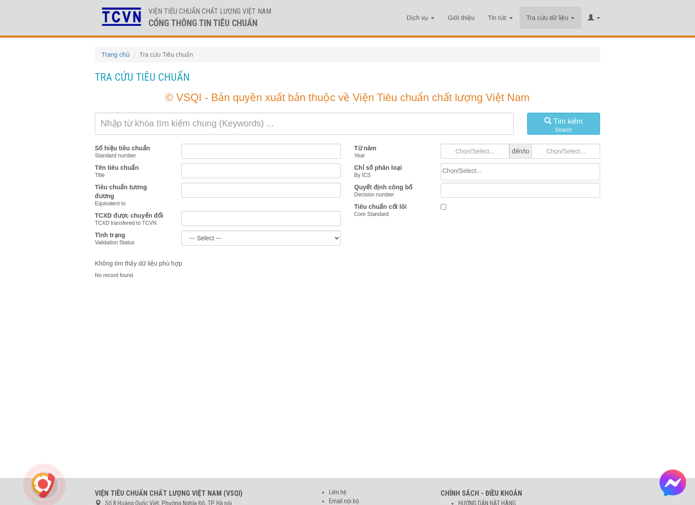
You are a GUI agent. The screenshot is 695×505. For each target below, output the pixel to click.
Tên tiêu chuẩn (117, 167)
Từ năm (365, 148)
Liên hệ (338, 492)
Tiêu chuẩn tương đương (121, 192)
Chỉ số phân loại (378, 167)
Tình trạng (110, 235)
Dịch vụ (421, 17)
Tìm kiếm (563, 125)
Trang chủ (116, 54)
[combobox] (520, 171)
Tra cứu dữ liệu (550, 17)
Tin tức (500, 17)
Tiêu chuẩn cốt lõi (380, 206)
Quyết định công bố (383, 187)
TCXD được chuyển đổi (129, 215)
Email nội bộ (344, 501)
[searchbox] (520, 171)
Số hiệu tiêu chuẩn (122, 148)
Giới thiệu (461, 17)
